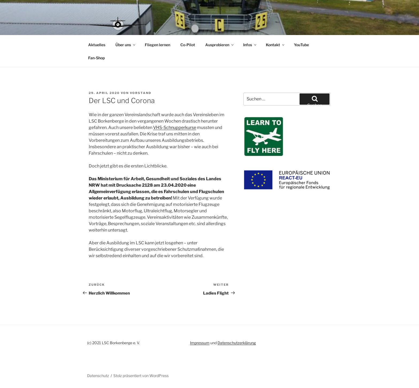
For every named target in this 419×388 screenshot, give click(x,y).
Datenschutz (98, 375)
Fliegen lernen (157, 44)
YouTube (301, 44)
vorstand (140, 93)
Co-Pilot (187, 44)
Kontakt (275, 44)
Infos (250, 44)
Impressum (200, 342)
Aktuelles (96, 44)
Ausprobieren (219, 44)
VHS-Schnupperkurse (174, 127)
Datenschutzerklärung (237, 342)
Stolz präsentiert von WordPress (141, 375)
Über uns (125, 44)
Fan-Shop (96, 58)
